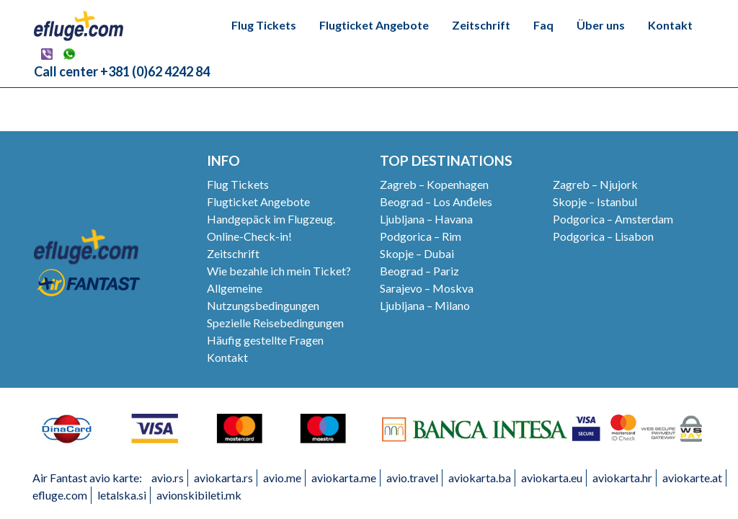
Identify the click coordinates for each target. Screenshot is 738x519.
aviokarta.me (343, 477)
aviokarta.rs (223, 477)
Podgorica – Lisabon (603, 236)
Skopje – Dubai (417, 253)
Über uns (601, 25)
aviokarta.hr (622, 477)
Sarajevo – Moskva (427, 288)
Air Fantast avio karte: (87, 477)
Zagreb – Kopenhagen (434, 184)
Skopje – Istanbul (595, 201)
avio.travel (412, 477)
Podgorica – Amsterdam (613, 219)
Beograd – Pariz (419, 271)
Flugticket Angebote (374, 25)
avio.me (282, 477)
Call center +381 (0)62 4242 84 (122, 71)
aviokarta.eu (551, 477)
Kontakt (670, 25)
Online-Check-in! (249, 236)
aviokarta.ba (479, 477)
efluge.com (59, 495)
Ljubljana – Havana (426, 219)
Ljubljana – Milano (425, 305)
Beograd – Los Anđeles (436, 201)
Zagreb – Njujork (595, 184)
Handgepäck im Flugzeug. (271, 219)
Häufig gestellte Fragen (265, 340)
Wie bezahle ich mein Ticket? (279, 271)
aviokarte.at (692, 477)
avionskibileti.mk (198, 495)
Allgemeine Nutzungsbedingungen (263, 296)
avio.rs (167, 477)
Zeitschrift (481, 25)
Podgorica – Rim (420, 236)
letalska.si (121, 495)
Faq (543, 25)
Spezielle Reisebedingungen (275, 322)
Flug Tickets (263, 25)
